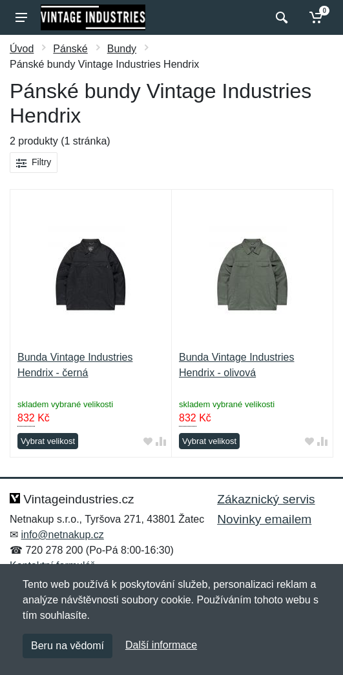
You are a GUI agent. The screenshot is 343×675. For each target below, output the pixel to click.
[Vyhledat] (280, 17)
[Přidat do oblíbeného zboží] (147, 442)
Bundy (121, 48)
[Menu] (21, 17)
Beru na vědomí (67, 645)
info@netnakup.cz (62, 534)
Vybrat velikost (48, 441)
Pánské (70, 48)
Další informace (161, 645)
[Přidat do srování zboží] (160, 442)
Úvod (22, 48)
